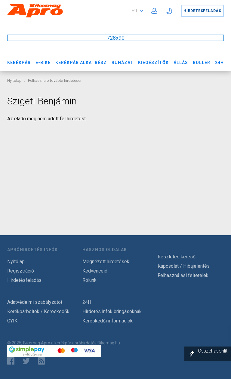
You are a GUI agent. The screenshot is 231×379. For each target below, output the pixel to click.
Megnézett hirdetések (105, 261)
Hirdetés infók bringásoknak (112, 311)
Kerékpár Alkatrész (81, 62)
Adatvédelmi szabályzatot (34, 302)
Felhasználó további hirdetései (54, 80)
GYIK (12, 321)
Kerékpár (19, 62)
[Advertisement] (115, 170)
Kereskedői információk (107, 321)
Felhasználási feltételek (183, 275)
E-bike (43, 62)
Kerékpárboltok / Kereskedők (38, 311)
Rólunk (89, 280)
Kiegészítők (153, 62)
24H (219, 62)
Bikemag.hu (108, 342)
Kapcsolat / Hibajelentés (184, 266)
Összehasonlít (212, 351)
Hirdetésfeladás (202, 11)
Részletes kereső (177, 257)
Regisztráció (20, 271)
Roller (201, 62)
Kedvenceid (94, 271)
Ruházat (123, 62)
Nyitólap (14, 80)
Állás (181, 62)
